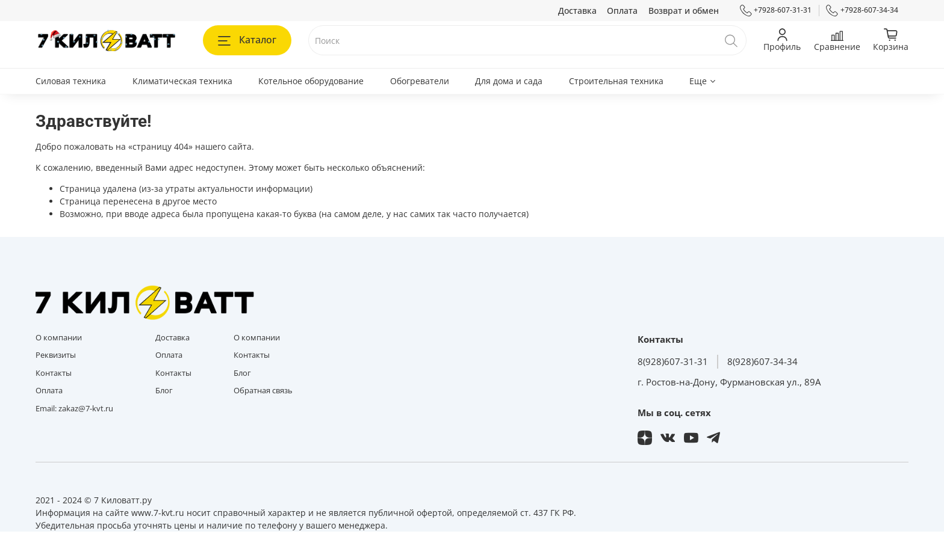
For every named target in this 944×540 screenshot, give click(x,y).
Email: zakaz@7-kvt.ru (74, 408)
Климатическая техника (182, 81)
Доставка (577, 10)
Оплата (622, 10)
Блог (164, 390)
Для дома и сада (508, 81)
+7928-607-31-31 (776, 10)
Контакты (54, 373)
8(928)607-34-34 (762, 361)
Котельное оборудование (311, 81)
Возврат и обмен (683, 10)
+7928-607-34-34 (862, 10)
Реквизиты (56, 355)
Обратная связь (263, 390)
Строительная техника (616, 81)
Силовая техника (71, 81)
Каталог (247, 39)
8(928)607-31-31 (673, 361)
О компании (59, 338)
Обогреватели (419, 81)
